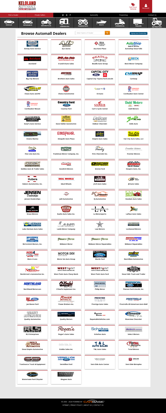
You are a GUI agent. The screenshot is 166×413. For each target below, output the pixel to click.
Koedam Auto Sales (134, 199)
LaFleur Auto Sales (133, 214)
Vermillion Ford (66, 364)
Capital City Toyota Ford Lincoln (100, 79)
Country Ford (66, 109)
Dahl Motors (134, 109)
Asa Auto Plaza (100, 49)
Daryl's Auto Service (32, 124)
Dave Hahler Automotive (66, 124)
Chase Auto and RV (32, 94)
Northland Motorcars (32, 289)
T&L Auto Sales (99, 349)
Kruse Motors (32, 214)
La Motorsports (99, 214)
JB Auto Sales (133, 184)
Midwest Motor (66, 244)
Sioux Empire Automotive (32, 349)
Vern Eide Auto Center (100, 364)
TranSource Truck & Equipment (32, 364)
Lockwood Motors (133, 229)
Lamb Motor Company (66, 229)
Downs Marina (32, 139)
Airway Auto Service (32, 49)
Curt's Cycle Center (100, 109)
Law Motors (100, 229)
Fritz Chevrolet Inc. (100, 154)
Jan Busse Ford (32, 304)
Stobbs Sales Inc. (66, 349)
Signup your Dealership (138, 33)
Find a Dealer (13, 15)
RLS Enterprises (32, 334)
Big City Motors (32, 79)
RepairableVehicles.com (100, 319)
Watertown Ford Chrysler (32, 379)
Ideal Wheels (66, 184)
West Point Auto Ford (100, 274)
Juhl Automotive (66, 199)
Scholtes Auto (100, 334)
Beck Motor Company (133, 64)
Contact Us (152, 15)
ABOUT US (88, 405)
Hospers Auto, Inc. (133, 169)
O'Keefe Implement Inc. (66, 289)
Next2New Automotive (133, 259)
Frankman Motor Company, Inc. (66, 154)
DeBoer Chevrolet (100, 124)
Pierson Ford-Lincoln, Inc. (133, 289)
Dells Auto (133, 124)
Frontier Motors (133, 154)
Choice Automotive (66, 94)
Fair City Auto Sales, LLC (134, 139)
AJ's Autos (66, 49)
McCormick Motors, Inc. (32, 244)
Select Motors (133, 334)
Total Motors (133, 349)
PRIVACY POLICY (76, 405)
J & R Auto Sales (99, 184)
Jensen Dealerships (32, 199)
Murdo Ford (100, 259)
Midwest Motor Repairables (99, 244)
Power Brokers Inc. (66, 304)
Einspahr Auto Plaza (66, 139)
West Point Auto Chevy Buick (66, 274)
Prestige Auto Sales (100, 304)
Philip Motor (100, 289)
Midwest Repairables (133, 244)
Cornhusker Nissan (32, 109)
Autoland (32, 64)
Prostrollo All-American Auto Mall (133, 304)
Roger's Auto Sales (66, 334)
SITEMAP (65, 405)
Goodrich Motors (66, 169)
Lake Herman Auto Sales (32, 229)
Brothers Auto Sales (66, 79)
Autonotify (94, 15)
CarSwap (133, 79)
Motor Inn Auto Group (66, 259)
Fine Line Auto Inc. (32, 154)
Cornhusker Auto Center (133, 94)
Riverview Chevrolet (133, 319)
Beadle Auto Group (100, 64)
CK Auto (100, 94)
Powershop (123, 15)
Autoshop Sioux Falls (133, 49)
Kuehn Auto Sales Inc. (66, 214)
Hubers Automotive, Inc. (32, 184)
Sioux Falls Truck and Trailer (133, 274)
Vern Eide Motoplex (134, 364)
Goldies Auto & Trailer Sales (32, 169)
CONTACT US (98, 405)
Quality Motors (66, 319)
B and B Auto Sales (66, 64)
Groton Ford (100, 169)
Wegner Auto (66, 379)
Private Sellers (40, 15)
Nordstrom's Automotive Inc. (32, 274)
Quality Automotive (32, 319)
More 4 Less (32, 259)
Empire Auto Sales (99, 139)
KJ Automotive (100, 199)
